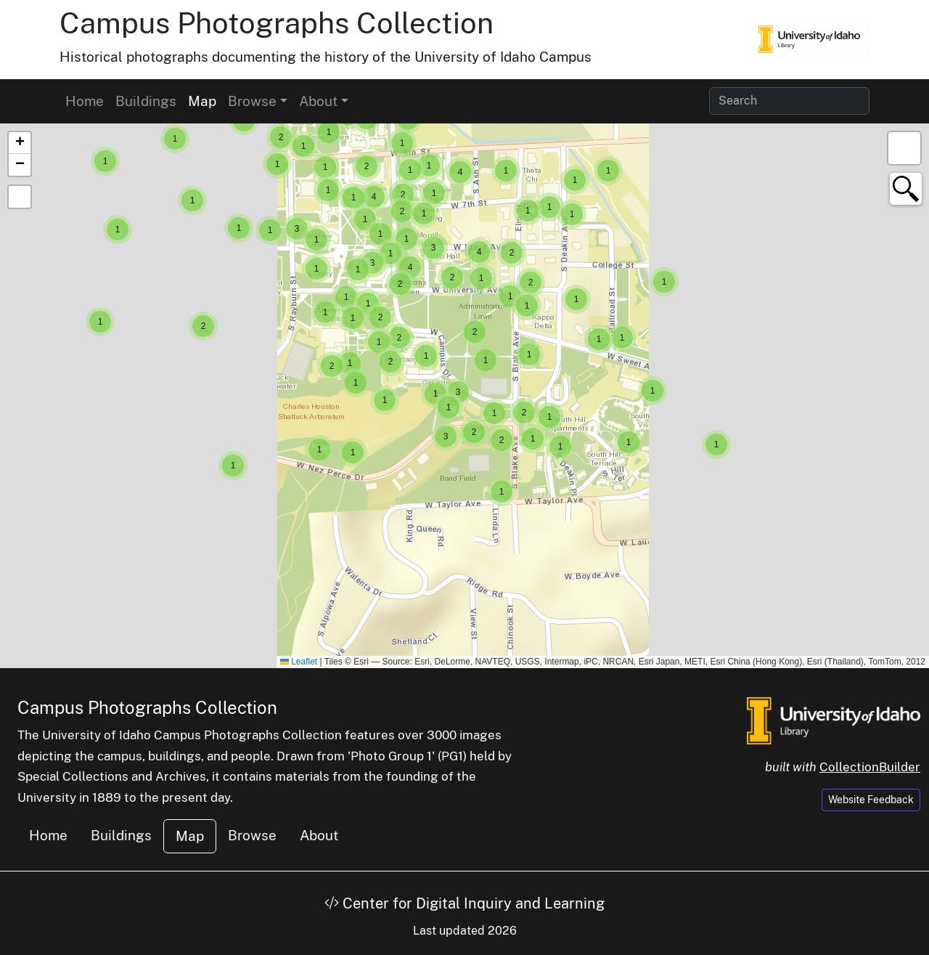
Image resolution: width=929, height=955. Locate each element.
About (319, 835)
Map (202, 101)
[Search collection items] (789, 101)
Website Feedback (871, 799)
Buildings (145, 101)
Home (84, 101)
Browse (252, 835)
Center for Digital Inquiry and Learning (464, 903)
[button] (716, 444)
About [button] (318, 101)
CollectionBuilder (869, 767)
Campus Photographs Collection (277, 23)
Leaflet (298, 662)
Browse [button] (252, 101)
